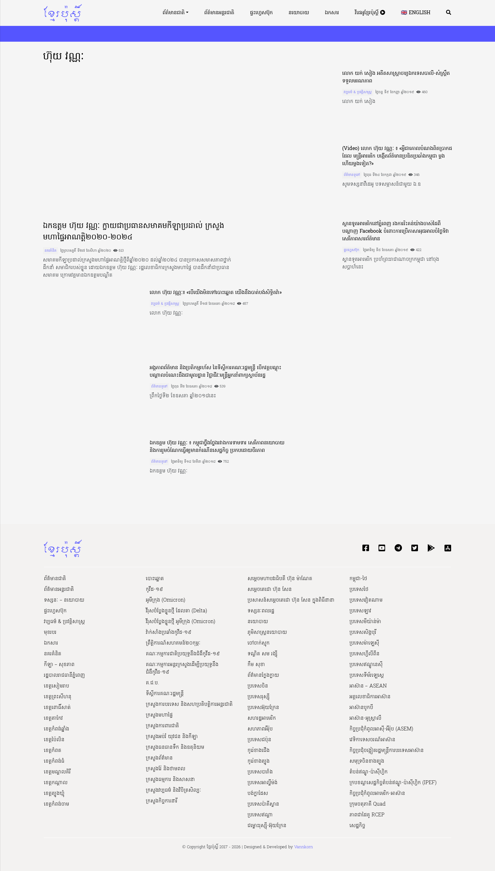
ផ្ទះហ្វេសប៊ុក (261, 13)
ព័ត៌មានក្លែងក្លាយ (263, 675)
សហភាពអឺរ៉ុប (260, 729)
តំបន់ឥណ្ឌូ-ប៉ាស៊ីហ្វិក (368, 772)
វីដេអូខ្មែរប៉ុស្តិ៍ (370, 13)
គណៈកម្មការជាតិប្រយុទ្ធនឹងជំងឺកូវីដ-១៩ (183, 654)
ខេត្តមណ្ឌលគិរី (57, 772)
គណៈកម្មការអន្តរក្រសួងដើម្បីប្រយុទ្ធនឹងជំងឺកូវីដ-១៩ (182, 668)
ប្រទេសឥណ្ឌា (260, 815)
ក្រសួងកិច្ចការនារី (161, 801)
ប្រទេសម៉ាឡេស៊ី (364, 643)
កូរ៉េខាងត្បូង (259, 761)
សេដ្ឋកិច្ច (357, 826)
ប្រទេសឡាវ (360, 611)
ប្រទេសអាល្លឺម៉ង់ (262, 783)
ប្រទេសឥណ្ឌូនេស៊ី (366, 665)
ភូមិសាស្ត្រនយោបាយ (267, 632)
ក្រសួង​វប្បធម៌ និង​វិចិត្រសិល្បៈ (173, 790)
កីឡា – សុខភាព (59, 665)
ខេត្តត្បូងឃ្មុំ (54, 793)
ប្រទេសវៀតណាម (366, 600)
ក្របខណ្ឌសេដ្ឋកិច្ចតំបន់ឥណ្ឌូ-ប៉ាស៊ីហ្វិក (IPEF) (393, 783)
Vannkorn (303, 847)
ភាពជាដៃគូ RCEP (367, 815)
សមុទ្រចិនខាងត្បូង (366, 761)
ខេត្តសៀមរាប (56, 686)
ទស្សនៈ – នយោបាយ (64, 600)
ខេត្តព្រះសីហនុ (57, 697)
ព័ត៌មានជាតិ (174, 13)
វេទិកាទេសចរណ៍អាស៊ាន (372, 740)
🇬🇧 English (415, 13)
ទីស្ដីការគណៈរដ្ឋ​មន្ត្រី (165, 694)
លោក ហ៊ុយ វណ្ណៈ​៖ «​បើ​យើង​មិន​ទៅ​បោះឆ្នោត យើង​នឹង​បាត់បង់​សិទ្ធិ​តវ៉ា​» (216, 293)
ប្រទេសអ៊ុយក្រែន (263, 708)
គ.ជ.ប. (152, 683)
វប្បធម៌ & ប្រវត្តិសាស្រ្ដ (358, 92)
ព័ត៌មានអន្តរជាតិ (219, 13)
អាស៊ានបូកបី (361, 708)
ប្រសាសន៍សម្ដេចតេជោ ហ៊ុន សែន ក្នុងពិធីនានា (291, 600)
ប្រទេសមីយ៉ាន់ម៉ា (365, 622)
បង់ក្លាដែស (258, 793)
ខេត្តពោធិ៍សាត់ (57, 708)
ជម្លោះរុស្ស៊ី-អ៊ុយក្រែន (267, 826)
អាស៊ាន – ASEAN (368, 686)
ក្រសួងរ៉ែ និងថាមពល (165, 769)
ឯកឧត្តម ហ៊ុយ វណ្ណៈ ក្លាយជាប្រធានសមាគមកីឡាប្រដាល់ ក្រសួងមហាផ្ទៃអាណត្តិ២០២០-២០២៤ (133, 232)
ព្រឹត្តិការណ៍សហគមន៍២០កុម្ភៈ (173, 643)
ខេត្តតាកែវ (53, 718)
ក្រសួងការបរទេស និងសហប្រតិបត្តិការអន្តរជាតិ (189, 704)
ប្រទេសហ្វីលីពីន (364, 654)
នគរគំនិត (51, 250)
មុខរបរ (50, 632)
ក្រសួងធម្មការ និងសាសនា (170, 780)
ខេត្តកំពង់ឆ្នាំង (56, 729)
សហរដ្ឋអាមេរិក (262, 718)
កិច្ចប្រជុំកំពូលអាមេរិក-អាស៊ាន (377, 793)
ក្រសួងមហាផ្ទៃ (159, 715)
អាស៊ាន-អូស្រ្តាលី (365, 718)
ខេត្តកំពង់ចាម (56, 804)
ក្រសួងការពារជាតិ (162, 726)
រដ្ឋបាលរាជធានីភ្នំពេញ (64, 675)
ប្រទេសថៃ (358, 589)
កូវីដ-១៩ (154, 589)
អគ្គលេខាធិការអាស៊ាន (370, 697)
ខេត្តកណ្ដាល (56, 783)
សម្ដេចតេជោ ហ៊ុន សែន (270, 589)
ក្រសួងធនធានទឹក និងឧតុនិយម (175, 747)
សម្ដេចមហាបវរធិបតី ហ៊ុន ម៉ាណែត (280, 579)
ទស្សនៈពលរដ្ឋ (261, 611)
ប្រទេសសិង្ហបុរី (362, 632)
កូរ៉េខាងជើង (259, 750)
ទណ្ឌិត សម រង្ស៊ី (262, 654)
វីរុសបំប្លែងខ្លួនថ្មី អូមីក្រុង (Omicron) (180, 622)
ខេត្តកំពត (52, 750)
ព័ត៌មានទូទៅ (352, 174)
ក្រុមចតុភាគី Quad (367, 804)
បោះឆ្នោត (155, 579)
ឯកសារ (332, 13)
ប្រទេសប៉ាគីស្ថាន (263, 804)
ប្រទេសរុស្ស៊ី (259, 697)
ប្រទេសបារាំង (260, 772)
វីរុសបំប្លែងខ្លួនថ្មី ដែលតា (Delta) (176, 611)
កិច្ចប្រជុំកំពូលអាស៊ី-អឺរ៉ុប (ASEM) (381, 729)
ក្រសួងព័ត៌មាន (159, 758)
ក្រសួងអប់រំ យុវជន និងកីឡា (172, 737)
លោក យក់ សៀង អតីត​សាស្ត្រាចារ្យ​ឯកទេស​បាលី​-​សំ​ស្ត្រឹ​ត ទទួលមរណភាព (396, 77)
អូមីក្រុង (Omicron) (165, 600)
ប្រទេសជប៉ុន (259, 740)
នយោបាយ (299, 13)
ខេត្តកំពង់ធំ (54, 761)
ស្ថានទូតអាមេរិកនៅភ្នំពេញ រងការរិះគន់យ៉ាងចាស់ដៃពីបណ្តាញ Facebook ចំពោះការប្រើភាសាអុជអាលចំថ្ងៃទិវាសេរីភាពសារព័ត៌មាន (395, 231)
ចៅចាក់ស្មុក (259, 643)
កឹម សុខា (256, 665)
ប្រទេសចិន (258, 686)
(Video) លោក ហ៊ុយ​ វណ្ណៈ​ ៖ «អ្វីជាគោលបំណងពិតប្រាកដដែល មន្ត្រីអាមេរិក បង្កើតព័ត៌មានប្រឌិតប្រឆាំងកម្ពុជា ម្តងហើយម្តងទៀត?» (397, 156)
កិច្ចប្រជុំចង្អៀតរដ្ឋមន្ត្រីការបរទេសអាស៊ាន (386, 750)
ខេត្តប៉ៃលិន (54, 740)
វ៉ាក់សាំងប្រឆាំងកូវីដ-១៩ (168, 632)
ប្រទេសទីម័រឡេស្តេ (366, 675)
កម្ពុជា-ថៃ (358, 579)
